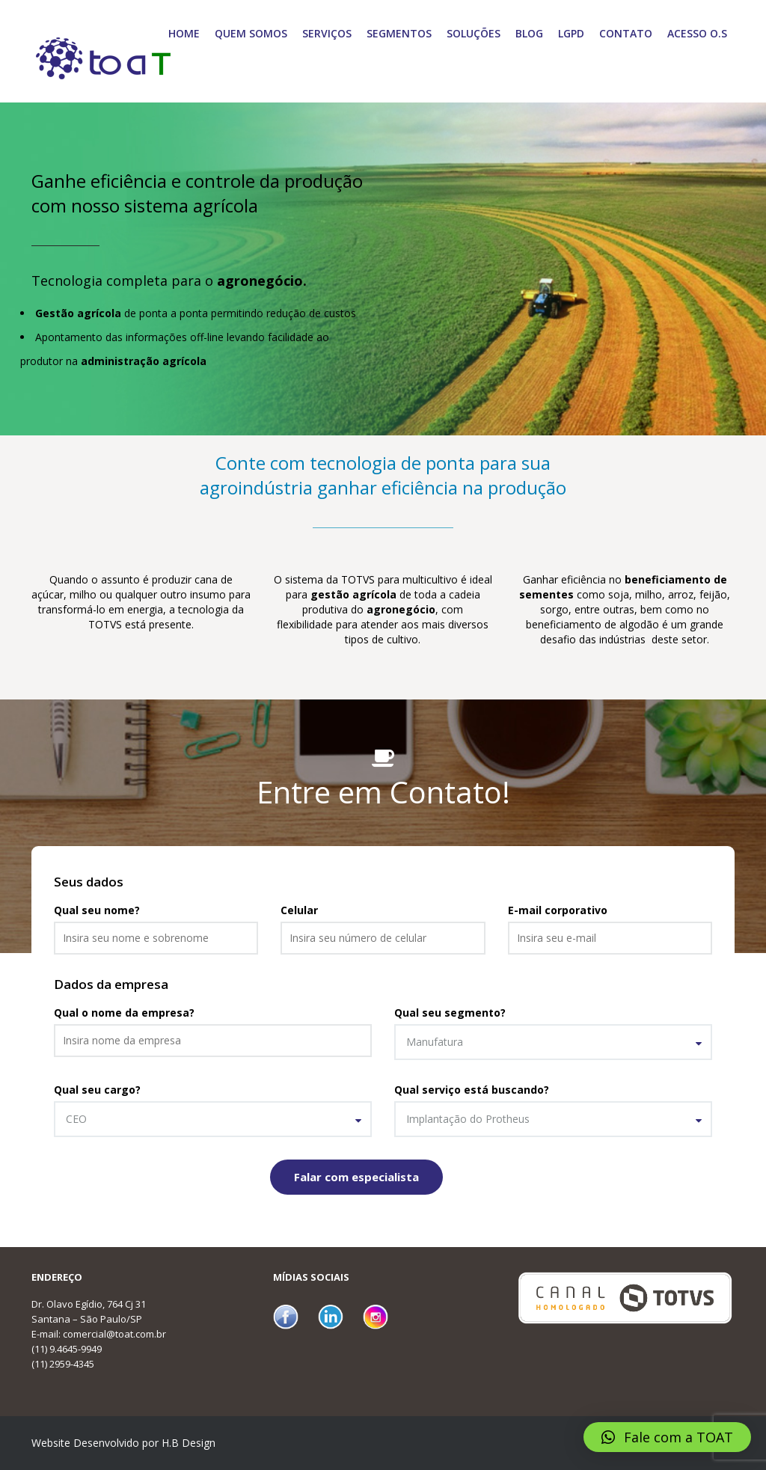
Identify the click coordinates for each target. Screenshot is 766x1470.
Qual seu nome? (97, 910)
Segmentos (399, 33)
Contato (625, 33)
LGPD (571, 33)
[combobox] (553, 1042)
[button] (667, 1437)
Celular (299, 910)
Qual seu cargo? (97, 1089)
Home (184, 33)
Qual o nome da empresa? (124, 1012)
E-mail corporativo (557, 910)
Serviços (327, 33)
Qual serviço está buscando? (471, 1089)
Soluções (473, 33)
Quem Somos (251, 33)
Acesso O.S (697, 33)
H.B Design (188, 1443)
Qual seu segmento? (450, 1012)
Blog (529, 33)
